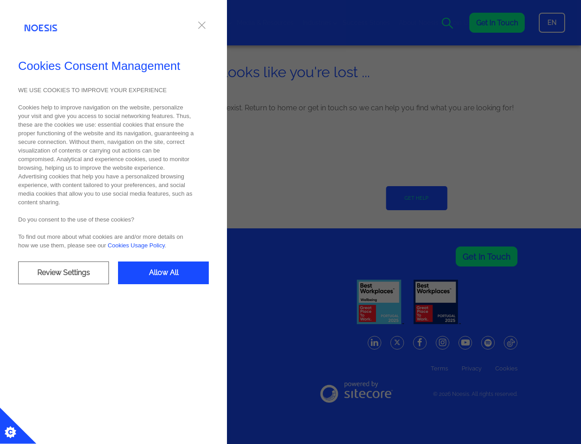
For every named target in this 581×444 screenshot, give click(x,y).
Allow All (163, 272)
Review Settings (63, 272)
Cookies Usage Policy (136, 245)
